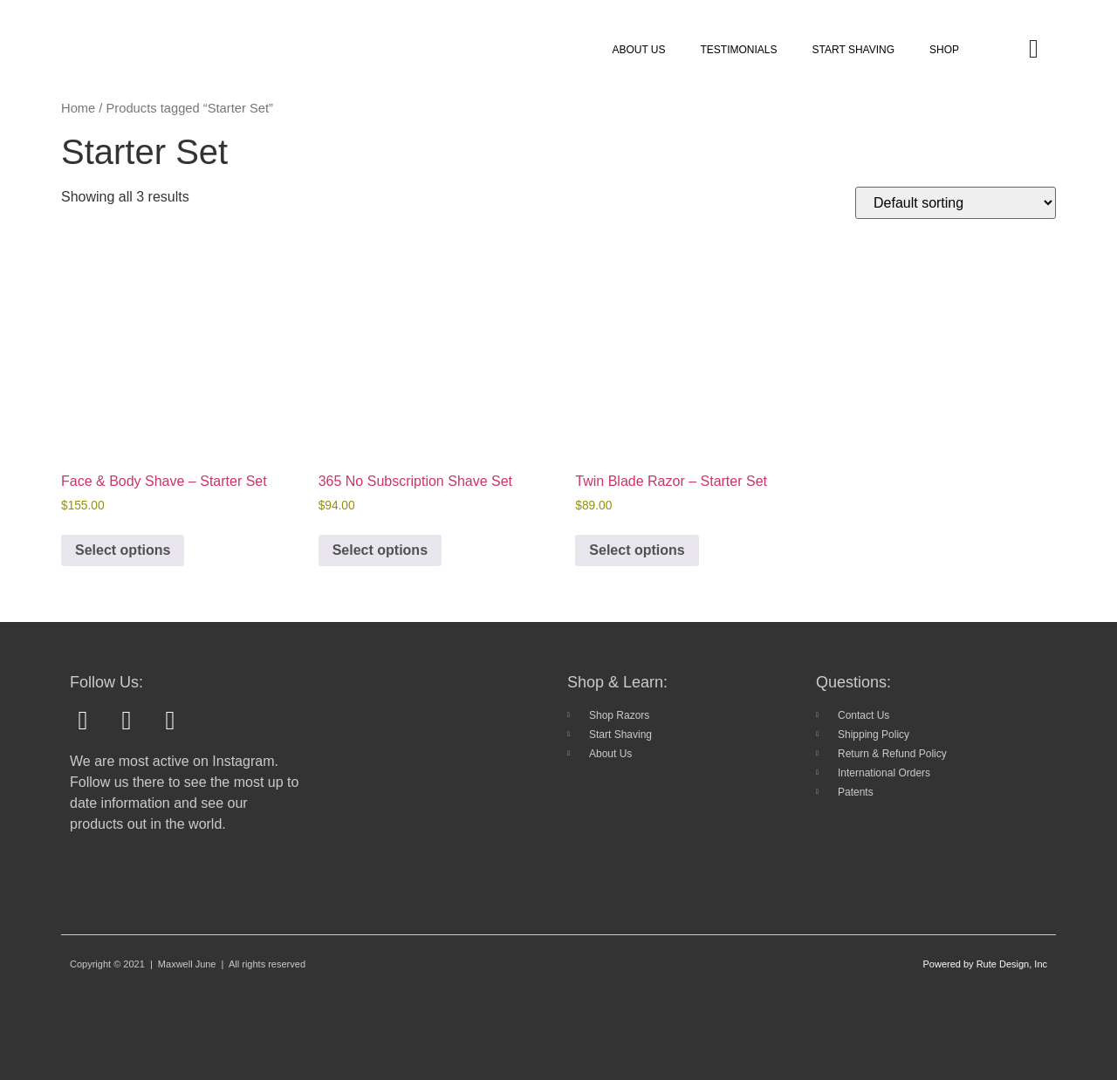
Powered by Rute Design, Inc (985, 964)
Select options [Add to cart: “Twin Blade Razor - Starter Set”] (636, 550)
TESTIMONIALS (739, 50)
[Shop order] (955, 203)
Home (78, 108)
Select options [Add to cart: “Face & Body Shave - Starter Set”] (122, 550)
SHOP (944, 50)
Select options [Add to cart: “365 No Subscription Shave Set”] (380, 550)
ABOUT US (638, 50)
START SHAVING (853, 50)
